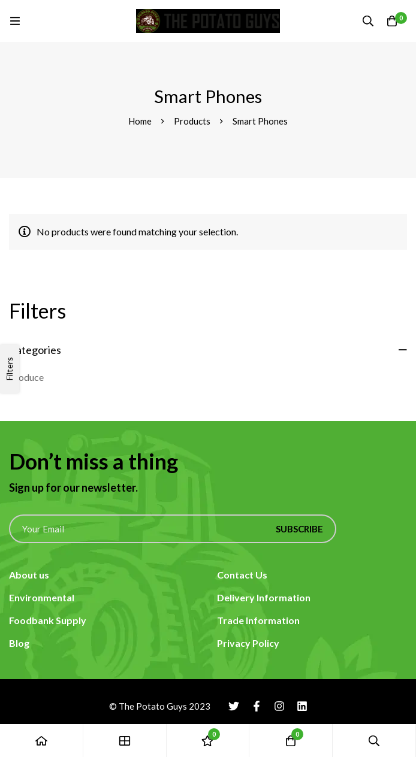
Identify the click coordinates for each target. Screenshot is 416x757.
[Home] (41, 740)
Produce (26, 377)
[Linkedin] (302, 706)
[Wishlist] (208, 740)
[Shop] (125, 740)
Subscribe (299, 528)
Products (192, 121)
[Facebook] (256, 706)
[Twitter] (233, 706)
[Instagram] (279, 706)
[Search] (368, 21)
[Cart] (392, 21)
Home (140, 121)
